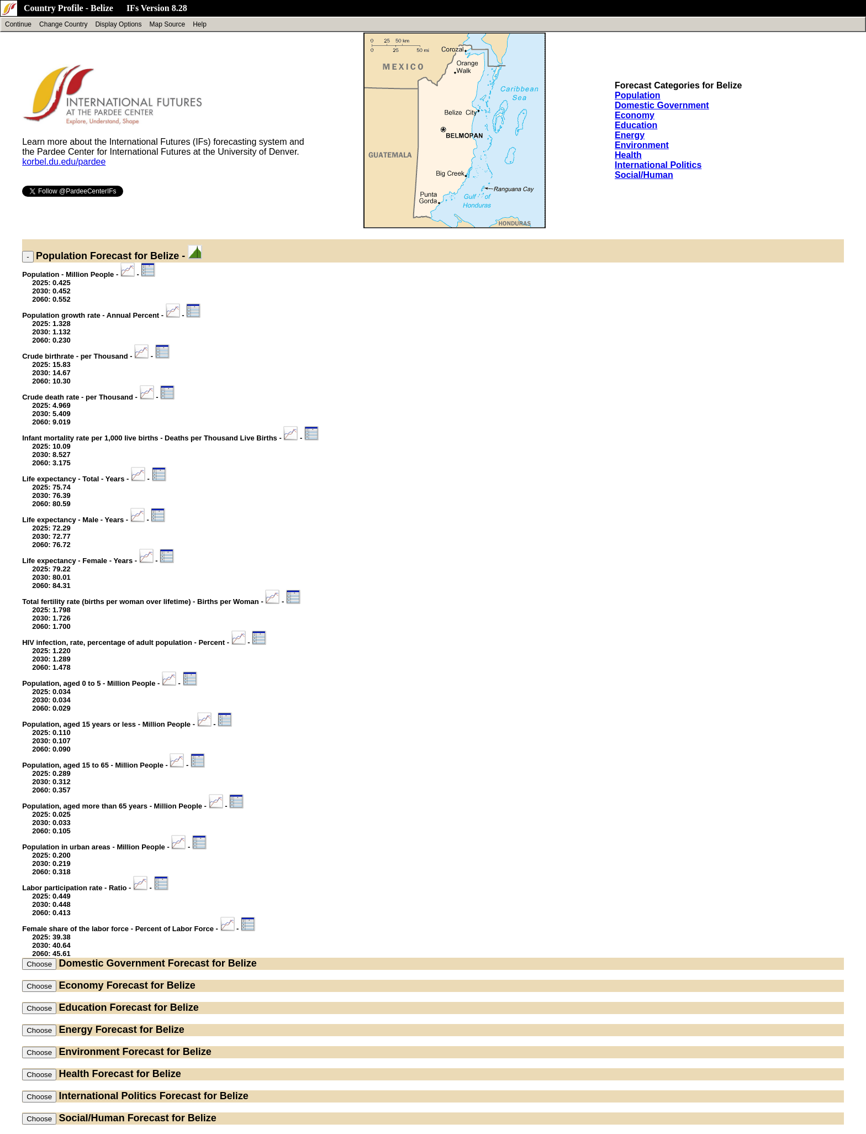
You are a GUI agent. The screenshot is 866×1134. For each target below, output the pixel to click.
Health (628, 155)
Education (636, 125)
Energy (630, 135)
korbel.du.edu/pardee (63, 161)
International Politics (658, 165)
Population (638, 95)
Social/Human (644, 175)
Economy (634, 115)
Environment (642, 145)
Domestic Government (662, 105)
